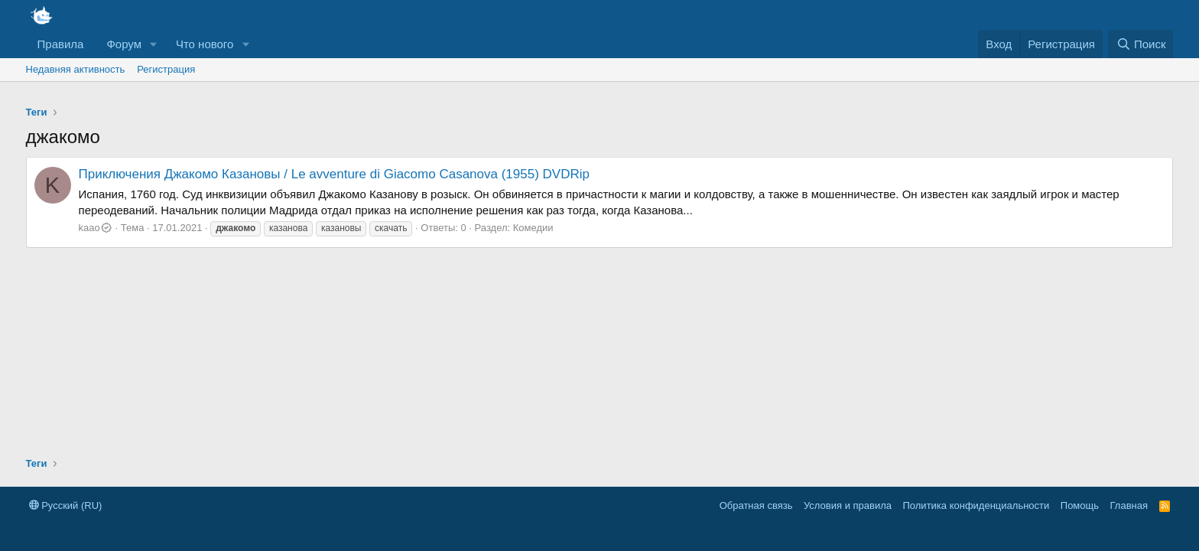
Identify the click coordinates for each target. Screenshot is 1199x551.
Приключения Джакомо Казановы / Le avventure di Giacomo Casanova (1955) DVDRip (334, 174)
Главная (1129, 505)
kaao (95, 227)
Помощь (1080, 505)
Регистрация (166, 69)
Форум (123, 44)
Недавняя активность (75, 69)
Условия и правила (848, 505)
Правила (60, 44)
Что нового (204, 44)
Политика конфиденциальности (976, 505)
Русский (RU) (65, 505)
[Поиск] (1140, 44)
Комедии (533, 227)
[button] (153, 44)
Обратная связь (756, 505)
